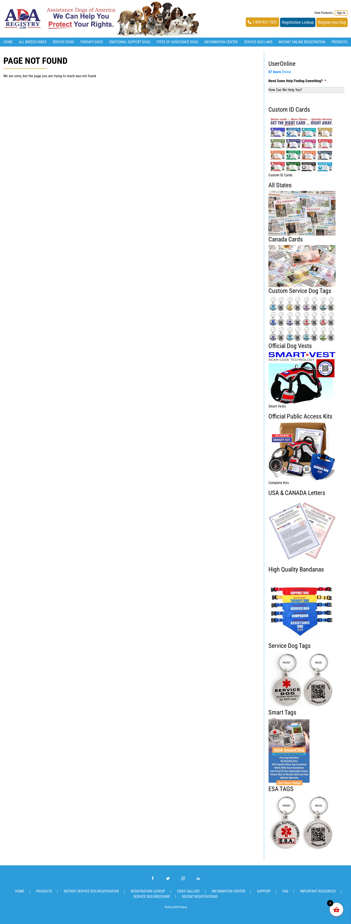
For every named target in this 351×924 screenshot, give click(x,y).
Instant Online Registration (301, 42)
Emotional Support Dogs (129, 42)
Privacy (182, 907)
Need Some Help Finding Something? (297, 81)
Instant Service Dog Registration (91, 891)
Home (8, 42)
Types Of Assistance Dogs (177, 42)
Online (279, 72)
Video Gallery (188, 891)
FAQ (285, 891)
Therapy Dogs (91, 42)
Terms (168, 907)
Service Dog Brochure (151, 896)
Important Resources (318, 891)
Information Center (221, 42)
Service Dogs (63, 42)
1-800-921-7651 (262, 22)
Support (264, 891)
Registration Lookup (298, 22)
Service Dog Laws (258, 42)
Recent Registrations (200, 896)
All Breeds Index (33, 42)
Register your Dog (332, 22)
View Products (323, 13)
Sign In (341, 13)
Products (339, 42)
